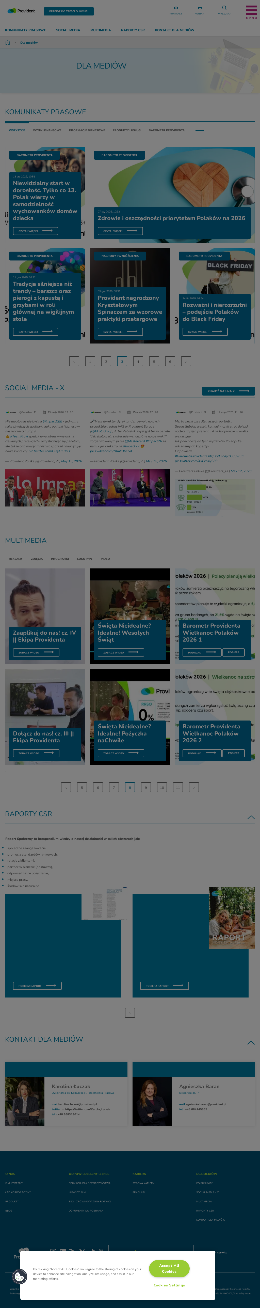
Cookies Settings (169, 1285)
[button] (19, 1277)
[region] (117, 1275)
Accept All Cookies (169, 1268)
